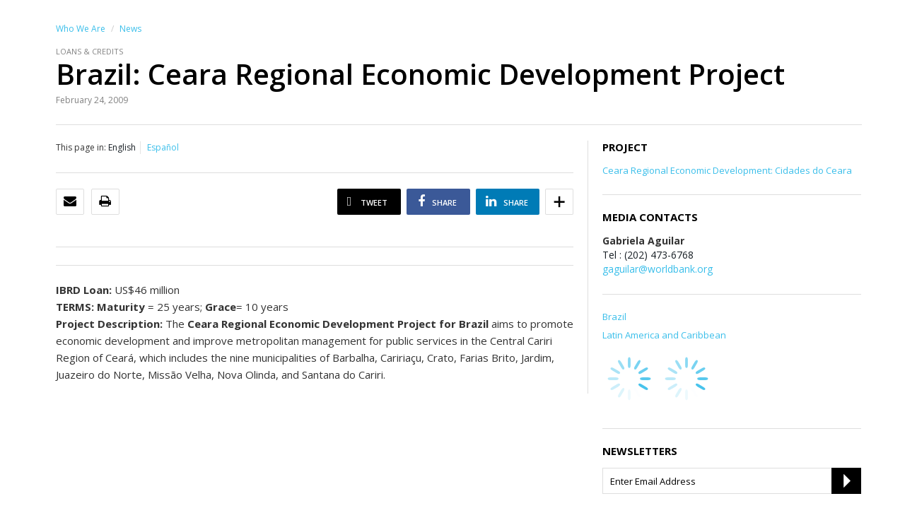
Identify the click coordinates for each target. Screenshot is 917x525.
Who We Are (80, 29)
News (130, 29)
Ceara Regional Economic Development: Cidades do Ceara (727, 170)
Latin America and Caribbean (664, 335)
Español (163, 147)
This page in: (81, 147)
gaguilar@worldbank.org (657, 269)
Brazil (614, 316)
